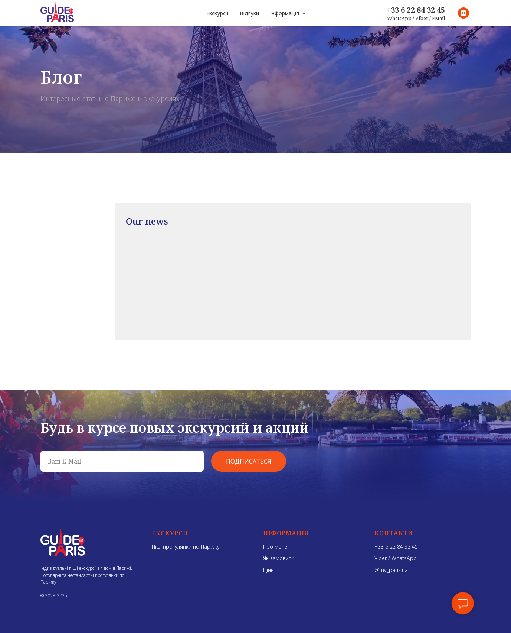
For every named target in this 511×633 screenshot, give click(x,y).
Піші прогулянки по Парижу (186, 546)
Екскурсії (217, 13)
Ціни (268, 570)
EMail (438, 18)
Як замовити (278, 558)
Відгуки (249, 13)
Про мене (275, 546)
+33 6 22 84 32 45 (416, 10)
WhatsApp (399, 18)
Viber (421, 18)
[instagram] (463, 13)
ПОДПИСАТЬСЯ (248, 461)
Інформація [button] (285, 13)
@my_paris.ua (391, 570)
